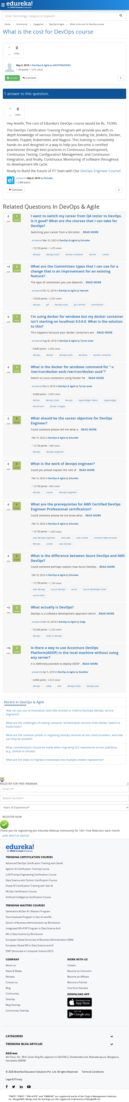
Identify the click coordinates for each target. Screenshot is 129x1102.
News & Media (14, 971)
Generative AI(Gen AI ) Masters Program (28, 911)
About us (11, 965)
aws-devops (65, 543)
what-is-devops (54, 635)
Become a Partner (77, 982)
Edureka (48, 178)
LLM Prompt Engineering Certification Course (31, 874)
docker (92, 254)
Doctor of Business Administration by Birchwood (33, 922)
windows (83, 355)
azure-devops (58, 589)
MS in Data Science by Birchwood (24, 934)
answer (14, 78)
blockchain (38, 406)
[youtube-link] (29, 1087)
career (105, 254)
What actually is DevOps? (52, 607)
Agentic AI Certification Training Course (27, 869)
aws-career (82, 537)
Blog (8, 988)
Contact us (12, 982)
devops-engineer (55, 451)
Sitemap (10, 999)
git (47, 304)
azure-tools (39, 595)
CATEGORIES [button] (59, 1036)
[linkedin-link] (21, 1087)
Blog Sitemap (13, 1005)
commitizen (97, 304)
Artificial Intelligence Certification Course (28, 897)
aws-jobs (66, 537)
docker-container (74, 254)
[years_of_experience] (64, 807)
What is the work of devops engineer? (63, 463)
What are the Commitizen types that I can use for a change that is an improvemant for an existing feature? (74, 271)
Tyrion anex (87, 340)
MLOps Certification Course (21, 891)
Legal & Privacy (14, 1079)
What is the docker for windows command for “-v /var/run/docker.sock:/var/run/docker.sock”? (72, 369)
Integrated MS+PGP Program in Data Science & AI (33, 928)
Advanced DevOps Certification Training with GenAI (34, 863)
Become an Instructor (79, 971)
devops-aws (93, 686)
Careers (71, 965)
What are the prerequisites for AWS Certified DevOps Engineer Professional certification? (76, 506)
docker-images (57, 406)
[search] (120, 15)
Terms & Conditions (93, 1071)
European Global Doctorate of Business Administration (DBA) (40, 939)
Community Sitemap (17, 1010)
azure (74, 589)
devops (36, 254)
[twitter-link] (13, 1087)
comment (31, 78)
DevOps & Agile (40, 65)
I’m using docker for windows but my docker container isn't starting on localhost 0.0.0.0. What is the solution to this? (77, 321)
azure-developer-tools (94, 589)
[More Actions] (121, 78)
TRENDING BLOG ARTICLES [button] (59, 1044)
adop (48, 686)
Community (12, 993)
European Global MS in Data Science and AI (30, 945)
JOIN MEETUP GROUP (15, 835)
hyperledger (110, 400)
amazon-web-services (105, 537)
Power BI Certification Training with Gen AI (29, 885)
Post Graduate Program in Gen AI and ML (29, 917)
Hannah (84, 290)
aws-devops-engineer (44, 537)
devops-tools (53, 254)
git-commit (79, 304)
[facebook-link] (7, 1087)
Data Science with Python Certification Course (31, 880)
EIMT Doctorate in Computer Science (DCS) (29, 951)
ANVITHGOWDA (62, 65)
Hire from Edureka (77, 988)
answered (21, 178)
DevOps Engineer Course (100, 171)
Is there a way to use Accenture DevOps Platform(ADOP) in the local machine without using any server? (74, 652)
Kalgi (82, 621)
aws (59, 686)
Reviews (10, 976)
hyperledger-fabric (88, 400)
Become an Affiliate (78, 976)
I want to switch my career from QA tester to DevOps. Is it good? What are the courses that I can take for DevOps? (76, 221)
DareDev (83, 672)
